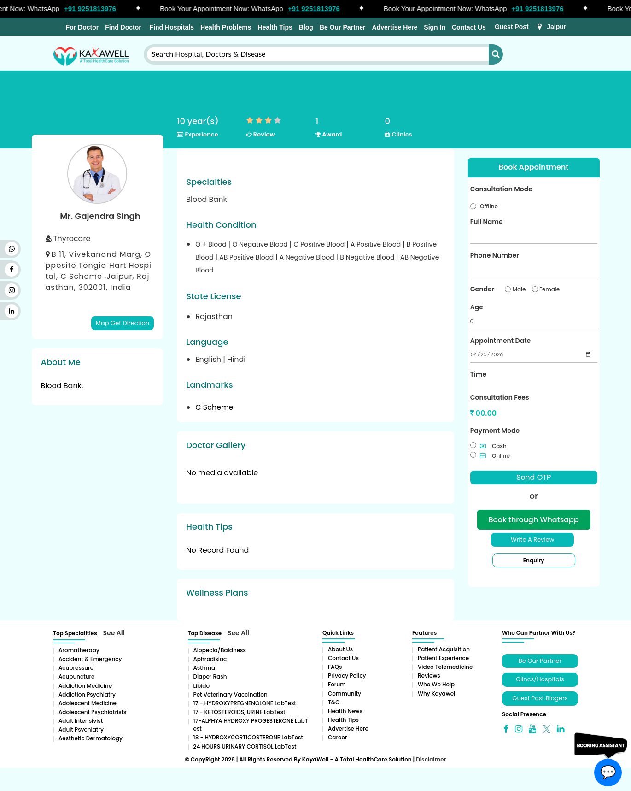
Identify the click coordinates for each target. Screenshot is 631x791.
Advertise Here (394, 27)
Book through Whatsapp (534, 519)
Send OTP (533, 477)
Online (495, 456)
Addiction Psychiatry (87, 694)
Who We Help (436, 684)
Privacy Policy (347, 675)
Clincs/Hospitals (540, 679)
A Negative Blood (308, 257)
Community (344, 693)
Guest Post (512, 26)
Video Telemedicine (445, 667)
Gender (482, 289)
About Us (340, 649)
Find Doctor (123, 27)
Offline (489, 206)
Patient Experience (443, 658)
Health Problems (225, 27)
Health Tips (275, 27)
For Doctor (81, 27)
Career (337, 737)
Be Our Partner (343, 27)
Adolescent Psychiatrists (92, 712)
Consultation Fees (499, 397)
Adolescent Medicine (87, 703)
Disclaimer (431, 759)
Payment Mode (495, 430)
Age (476, 307)
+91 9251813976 (94, 8)
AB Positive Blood (247, 257)
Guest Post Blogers (539, 698)
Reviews (429, 675)
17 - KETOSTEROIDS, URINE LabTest (239, 712)
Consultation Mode (501, 189)
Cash (493, 446)
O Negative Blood (260, 244)
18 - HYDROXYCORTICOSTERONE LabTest (248, 737)
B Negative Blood (368, 257)
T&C (333, 702)
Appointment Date (500, 340)
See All (114, 633)
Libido (201, 686)
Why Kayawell (437, 693)
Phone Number (494, 255)
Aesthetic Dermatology (90, 738)
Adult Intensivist (80, 721)
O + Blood (211, 244)
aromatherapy (78, 650)
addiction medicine (85, 686)
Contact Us (469, 27)
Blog (306, 27)
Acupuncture (76, 676)
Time (478, 374)
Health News (345, 711)
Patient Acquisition (444, 649)
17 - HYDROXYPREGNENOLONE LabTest (244, 703)
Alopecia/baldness (219, 650)
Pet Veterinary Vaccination (230, 694)
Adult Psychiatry (81, 729)
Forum (337, 684)
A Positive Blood (377, 244)
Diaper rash (210, 676)
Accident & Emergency (90, 659)
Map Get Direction (122, 323)
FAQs (335, 667)
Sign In (434, 27)
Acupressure (75, 668)
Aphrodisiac (210, 659)
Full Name (486, 221)
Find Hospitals (171, 27)
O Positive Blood (319, 244)
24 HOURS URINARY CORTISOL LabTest (245, 746)
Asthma (204, 668)
